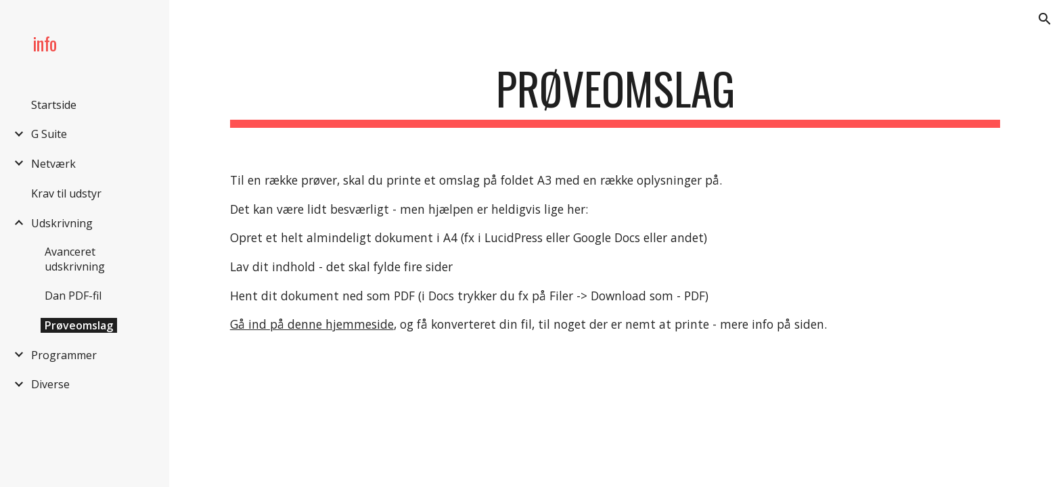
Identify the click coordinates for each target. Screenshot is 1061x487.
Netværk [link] (53, 163)
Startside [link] (53, 104)
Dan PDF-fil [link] (73, 295)
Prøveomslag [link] (79, 325)
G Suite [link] (49, 133)
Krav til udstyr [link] (66, 193)
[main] (615, 95)
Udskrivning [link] (62, 223)
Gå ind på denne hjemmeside (312, 324)
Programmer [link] (64, 355)
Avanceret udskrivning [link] (75, 259)
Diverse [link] (50, 384)
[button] (1045, 19)
